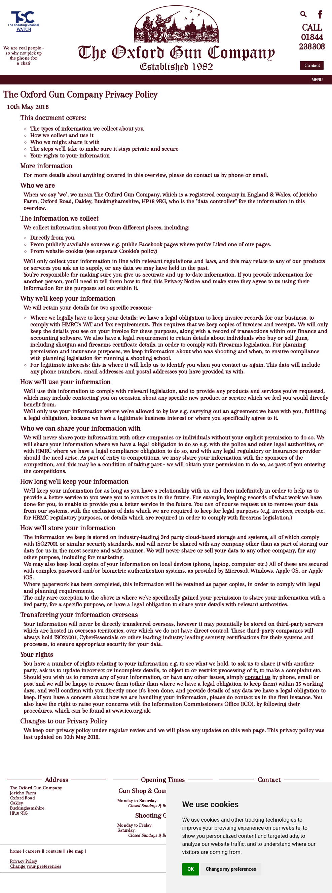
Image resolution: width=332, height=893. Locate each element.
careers (33, 851)
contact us (257, 677)
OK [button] (191, 869)
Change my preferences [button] (231, 869)
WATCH (23, 29)
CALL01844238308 (312, 37)
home (16, 851)
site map (75, 851)
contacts (53, 851)
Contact (312, 65)
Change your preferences (35, 866)
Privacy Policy (23, 861)
